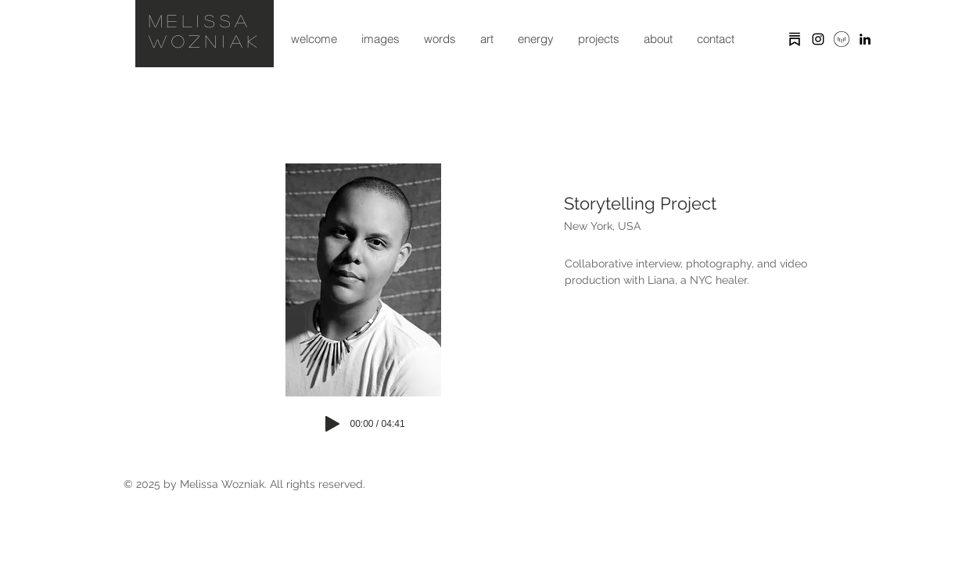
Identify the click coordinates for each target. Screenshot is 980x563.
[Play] (332, 424)
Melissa (201, 20)
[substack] (794, 39)
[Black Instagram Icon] (818, 39)
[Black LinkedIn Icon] (865, 39)
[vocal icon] (841, 39)
